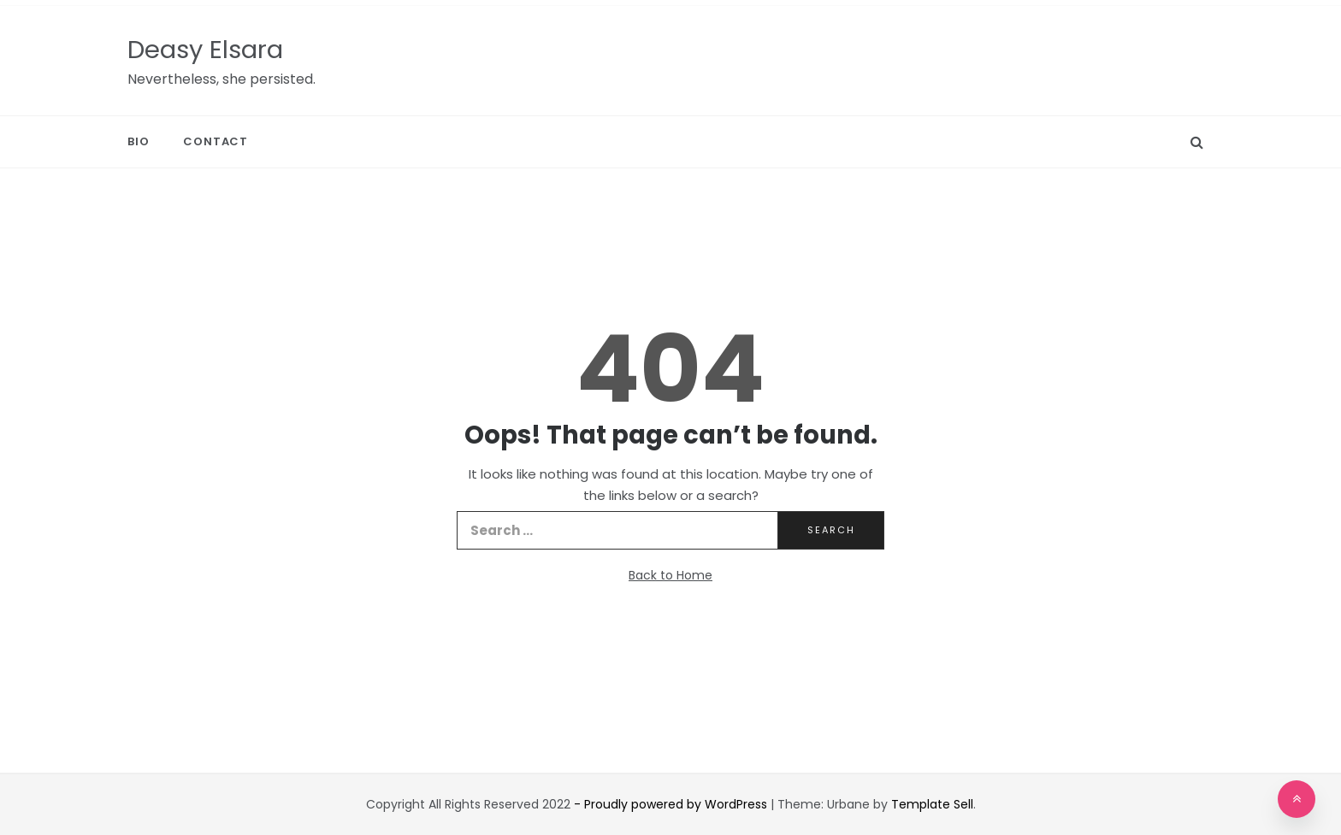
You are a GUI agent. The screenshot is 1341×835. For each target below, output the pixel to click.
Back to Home (670, 575)
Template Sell (932, 804)
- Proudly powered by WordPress (672, 804)
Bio (138, 141)
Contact (215, 141)
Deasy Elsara (205, 49)
